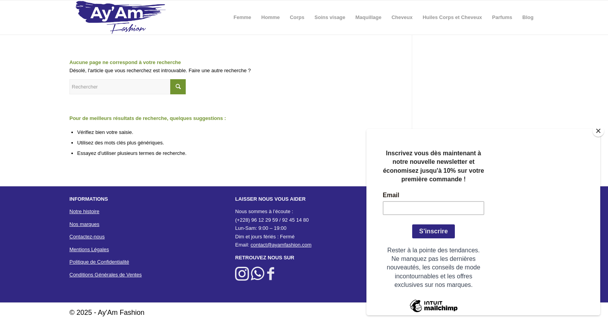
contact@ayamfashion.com (280, 245)
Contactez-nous (87, 237)
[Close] (598, 131)
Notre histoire (84, 211)
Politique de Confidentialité (99, 262)
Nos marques (84, 224)
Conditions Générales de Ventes (105, 275)
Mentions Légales (89, 249)
